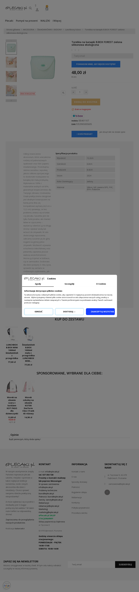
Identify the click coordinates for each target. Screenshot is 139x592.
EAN (73, 124)
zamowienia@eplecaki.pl (119, 484)
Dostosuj (69, 311)
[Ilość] (80, 92)
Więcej (57, 20)
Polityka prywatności (81, 507)
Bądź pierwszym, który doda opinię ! (25, 439)
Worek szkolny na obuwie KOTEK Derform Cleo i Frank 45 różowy (28, 405)
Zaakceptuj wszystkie (102, 311)
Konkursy (76, 502)
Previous (11, 40)
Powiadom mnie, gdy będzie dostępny (96, 64)
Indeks (75, 121)
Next (11, 100)
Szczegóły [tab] (69, 284)
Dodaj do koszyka (85, 102)
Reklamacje (77, 497)
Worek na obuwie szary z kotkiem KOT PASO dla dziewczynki (12, 405)
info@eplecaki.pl (52, 471)
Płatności (76, 487)
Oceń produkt (84, 134)
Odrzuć (38, 311)
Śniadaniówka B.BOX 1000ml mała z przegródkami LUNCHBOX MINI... (29, 352)
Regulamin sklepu (79, 492)
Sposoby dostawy (79, 482)
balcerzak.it (19, 528)
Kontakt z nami (78, 471)
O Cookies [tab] (101, 284)
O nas (74, 476)
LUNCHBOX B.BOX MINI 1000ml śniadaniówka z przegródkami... (14, 351)
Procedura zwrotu (79, 513)
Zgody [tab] (38, 284)
